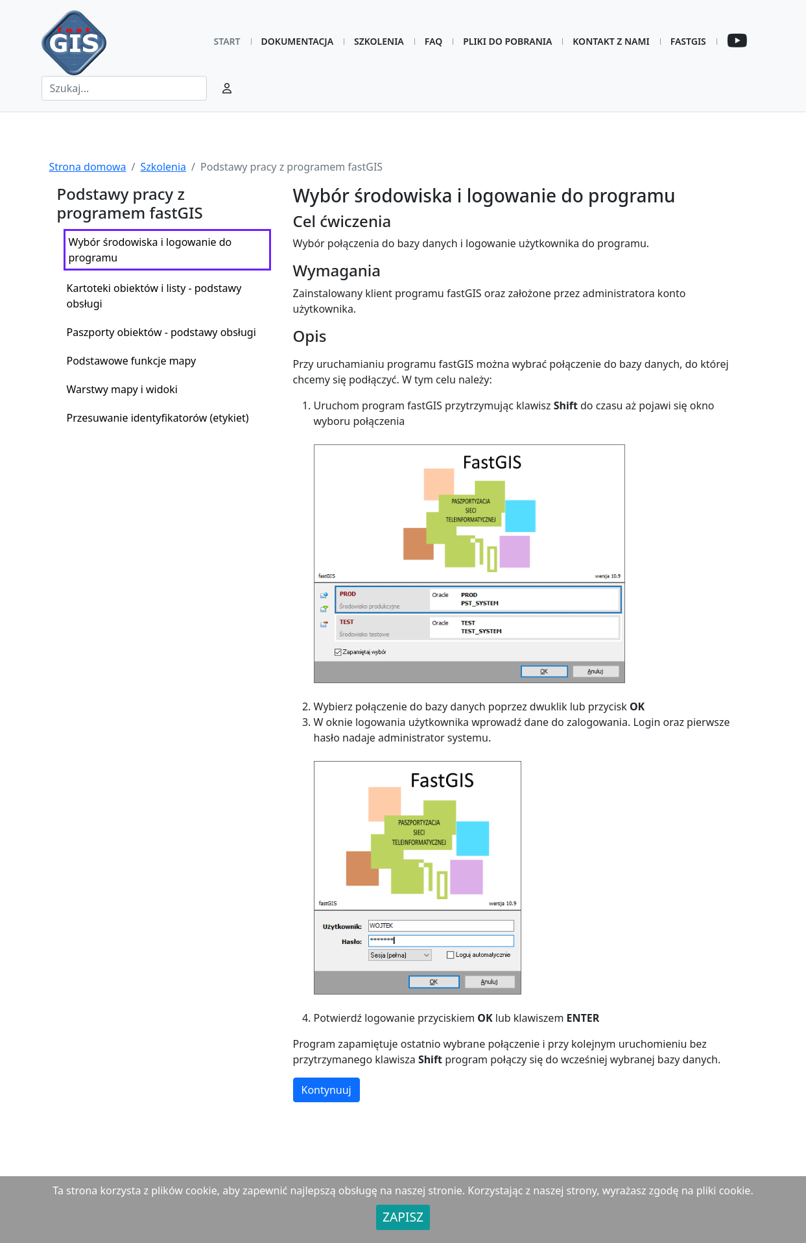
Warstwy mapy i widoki (122, 389)
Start (227, 41)
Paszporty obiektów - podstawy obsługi (161, 332)
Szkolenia (379, 41)
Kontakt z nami (611, 41)
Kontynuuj (326, 1090)
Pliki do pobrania (507, 41)
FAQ (433, 41)
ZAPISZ (403, 1216)
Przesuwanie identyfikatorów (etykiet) (158, 418)
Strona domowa (87, 167)
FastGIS (688, 41)
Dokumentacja (297, 41)
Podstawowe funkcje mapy (131, 361)
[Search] (124, 88)
